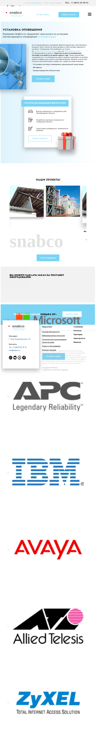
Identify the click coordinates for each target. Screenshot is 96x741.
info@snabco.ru (14, 350)
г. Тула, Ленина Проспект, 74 (19, 339)
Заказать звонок (69, 15)
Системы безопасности (51, 332)
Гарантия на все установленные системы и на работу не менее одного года (57, 54)
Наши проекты (79, 338)
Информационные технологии (53, 336)
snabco (16, 12)
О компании (78, 327)
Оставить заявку (43, 79)
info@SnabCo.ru (37, 3)
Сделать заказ (72, 314)
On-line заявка (43, 15)
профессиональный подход (45, 51)
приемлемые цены (72, 51)
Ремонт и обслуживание (51, 346)
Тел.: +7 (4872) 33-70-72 (18, 347)
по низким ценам (46, 36)
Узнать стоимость (40, 138)
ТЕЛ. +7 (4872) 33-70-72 (76, 3)
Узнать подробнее (48, 258)
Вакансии (77, 342)
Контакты (78, 331)
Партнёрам (78, 334)
